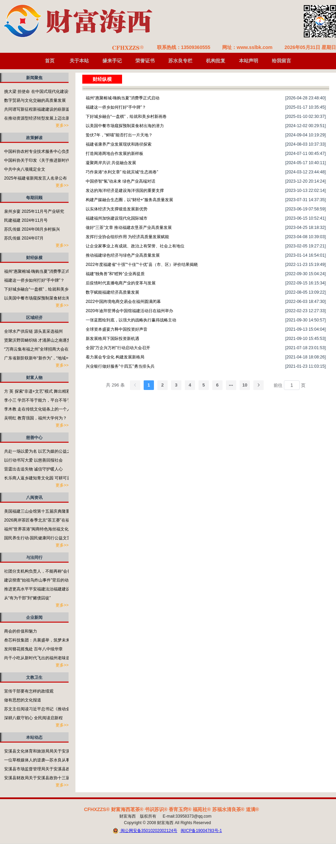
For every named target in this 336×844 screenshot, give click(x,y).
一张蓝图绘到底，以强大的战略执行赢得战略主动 (131, 320)
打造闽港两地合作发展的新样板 (114, 153)
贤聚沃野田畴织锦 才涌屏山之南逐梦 (37, 340)
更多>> (62, 125)
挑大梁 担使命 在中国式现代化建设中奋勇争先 (46, 91)
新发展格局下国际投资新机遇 (112, 338)
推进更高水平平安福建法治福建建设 (37, 589)
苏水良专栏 (180, 60)
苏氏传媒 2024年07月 (24, 238)
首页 (50, 60)
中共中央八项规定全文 (24, 169)
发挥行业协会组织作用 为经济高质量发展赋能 (127, 236)
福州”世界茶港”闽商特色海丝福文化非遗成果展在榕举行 (55, 529)
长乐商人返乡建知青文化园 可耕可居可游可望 (45, 478)
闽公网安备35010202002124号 (145, 831)
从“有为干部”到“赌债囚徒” (27, 598)
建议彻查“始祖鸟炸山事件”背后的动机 (38, 580)
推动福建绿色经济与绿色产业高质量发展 (123, 255)
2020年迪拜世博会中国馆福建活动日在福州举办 (129, 310)
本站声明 (248, 60)
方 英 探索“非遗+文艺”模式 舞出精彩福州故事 (45, 391)
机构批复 (215, 60)
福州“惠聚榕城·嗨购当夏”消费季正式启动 (41, 271)
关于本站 (79, 60)
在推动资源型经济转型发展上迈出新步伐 (41, 118)
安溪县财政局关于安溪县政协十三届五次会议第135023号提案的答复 (66, 777)
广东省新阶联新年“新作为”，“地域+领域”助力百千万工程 (55, 358)
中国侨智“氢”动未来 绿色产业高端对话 (120, 181)
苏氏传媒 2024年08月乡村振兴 (32, 229)
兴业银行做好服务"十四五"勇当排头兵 (120, 366)
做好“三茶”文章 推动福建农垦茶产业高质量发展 (129, 227)
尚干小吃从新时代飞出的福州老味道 (37, 658)
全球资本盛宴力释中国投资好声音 (116, 329)
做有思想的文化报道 (22, 700)
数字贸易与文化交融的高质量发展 (35, 100)
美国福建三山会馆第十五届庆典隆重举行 (41, 511)
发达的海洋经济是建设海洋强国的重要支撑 (125, 190)
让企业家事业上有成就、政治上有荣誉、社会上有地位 (135, 246)
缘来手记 (112, 60)
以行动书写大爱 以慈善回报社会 (33, 460)
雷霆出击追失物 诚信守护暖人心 (33, 469)
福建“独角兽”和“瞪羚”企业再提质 (115, 273)
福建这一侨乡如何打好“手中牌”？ (34, 280)
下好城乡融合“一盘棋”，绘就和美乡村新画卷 (44, 289)
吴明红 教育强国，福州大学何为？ (35, 418)
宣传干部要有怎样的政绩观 (28, 691)
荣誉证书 (145, 60)
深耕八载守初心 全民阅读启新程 (33, 717)
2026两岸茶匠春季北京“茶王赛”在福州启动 (43, 520)
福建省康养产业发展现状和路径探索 (119, 144)
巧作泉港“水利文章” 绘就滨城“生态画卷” (122, 172)
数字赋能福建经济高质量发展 (112, 292)
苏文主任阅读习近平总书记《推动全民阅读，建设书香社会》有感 (63, 709)
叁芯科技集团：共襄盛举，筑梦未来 (37, 640)
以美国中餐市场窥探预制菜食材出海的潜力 (43, 298)
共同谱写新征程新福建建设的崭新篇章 (39, 109)
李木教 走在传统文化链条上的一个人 (37, 409)
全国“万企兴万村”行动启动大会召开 (118, 347)
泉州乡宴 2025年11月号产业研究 (34, 211)
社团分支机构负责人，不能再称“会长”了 (40, 571)
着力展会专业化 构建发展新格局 (115, 357)
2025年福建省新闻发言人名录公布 (35, 178)
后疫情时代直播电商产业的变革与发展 (121, 283)
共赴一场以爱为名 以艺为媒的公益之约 (39, 451)
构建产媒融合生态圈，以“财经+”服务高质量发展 (129, 199)
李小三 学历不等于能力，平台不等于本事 (41, 400)
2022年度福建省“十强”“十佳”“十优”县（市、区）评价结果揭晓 (142, 264)
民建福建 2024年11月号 (26, 220)
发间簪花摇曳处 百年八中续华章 (33, 649)
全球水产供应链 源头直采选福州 (33, 331)
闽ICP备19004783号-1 (201, 830)
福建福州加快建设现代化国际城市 (116, 218)
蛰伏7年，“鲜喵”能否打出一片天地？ (119, 135)
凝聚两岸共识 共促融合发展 (111, 162)
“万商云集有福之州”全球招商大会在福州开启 (44, 349)
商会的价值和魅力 (20, 631)
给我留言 (281, 60)
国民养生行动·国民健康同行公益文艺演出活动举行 (50, 538)
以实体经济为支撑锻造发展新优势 (116, 209)
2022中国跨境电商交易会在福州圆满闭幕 (123, 301)
